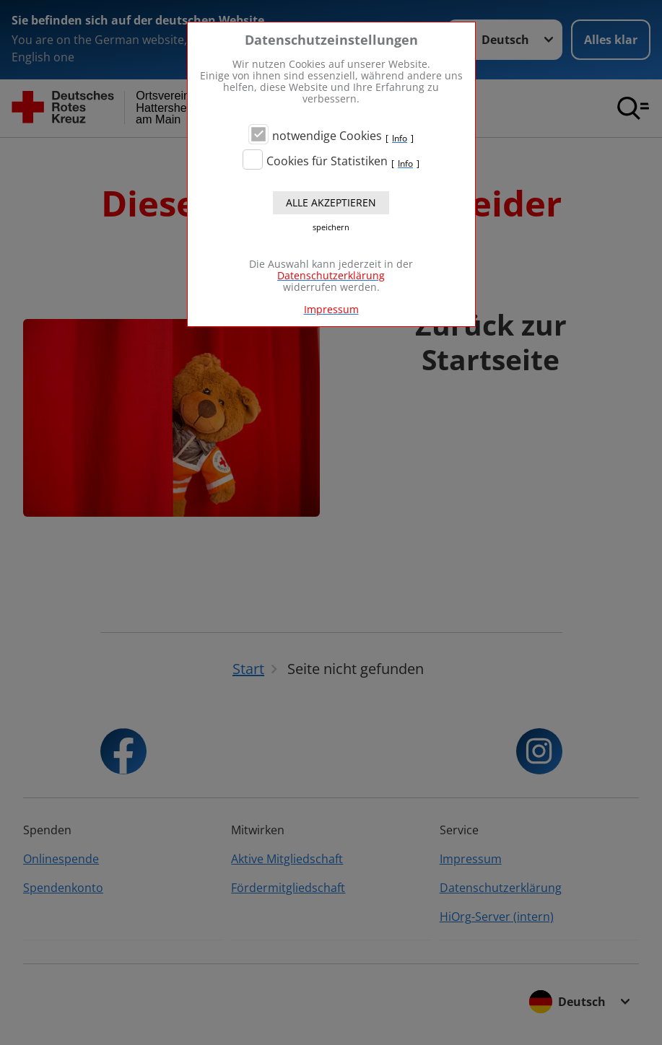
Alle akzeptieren (331, 202)
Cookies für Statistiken (327, 161)
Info (399, 138)
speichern (331, 227)
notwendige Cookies (327, 135)
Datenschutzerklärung (331, 275)
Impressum (331, 309)
